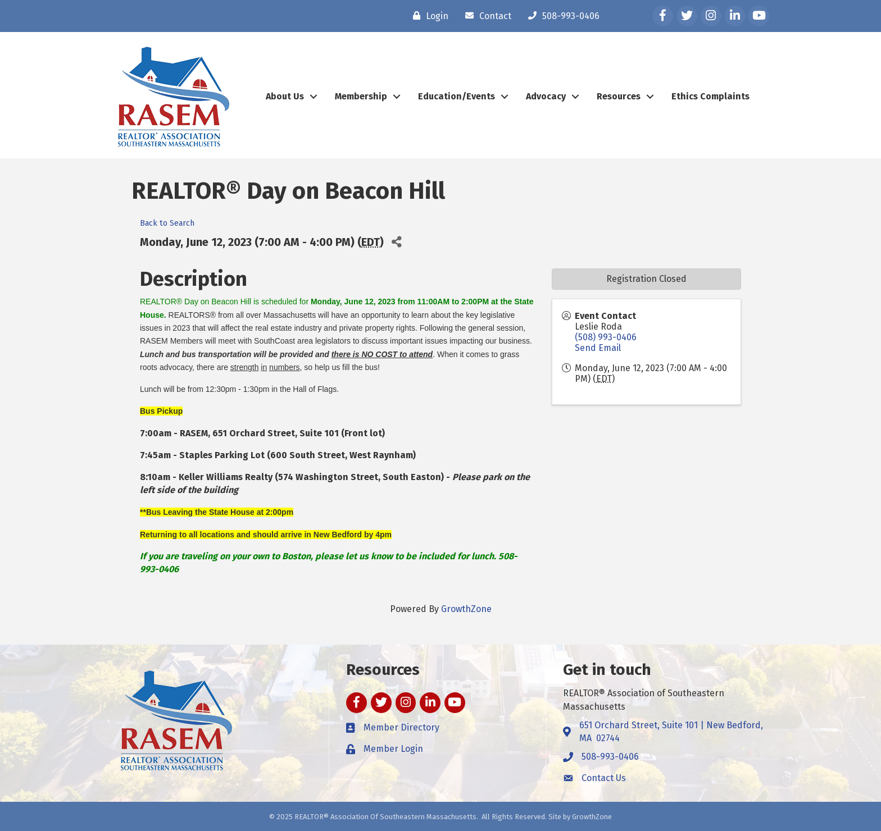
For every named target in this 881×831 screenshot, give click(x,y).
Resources (619, 96)
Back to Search (167, 223)
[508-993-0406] (561, 16)
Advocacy (546, 96)
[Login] (427, 16)
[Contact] (485, 16)
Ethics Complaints (710, 96)
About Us (285, 96)
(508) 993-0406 (606, 337)
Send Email (598, 348)
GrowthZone (466, 609)
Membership (361, 96)
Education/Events (456, 96)
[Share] (396, 242)
